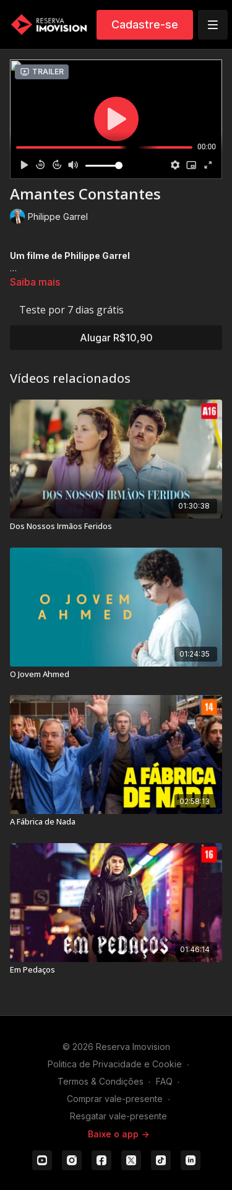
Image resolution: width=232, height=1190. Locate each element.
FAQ (164, 1081)
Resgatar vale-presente (118, 1116)
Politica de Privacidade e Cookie (115, 1064)
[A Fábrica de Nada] (116, 822)
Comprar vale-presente (115, 1098)
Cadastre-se (144, 24)
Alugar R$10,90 (116, 337)
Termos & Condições (101, 1081)
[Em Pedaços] (116, 970)
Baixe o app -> (118, 1134)
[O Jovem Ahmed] (116, 674)
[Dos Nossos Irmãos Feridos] (116, 526)
